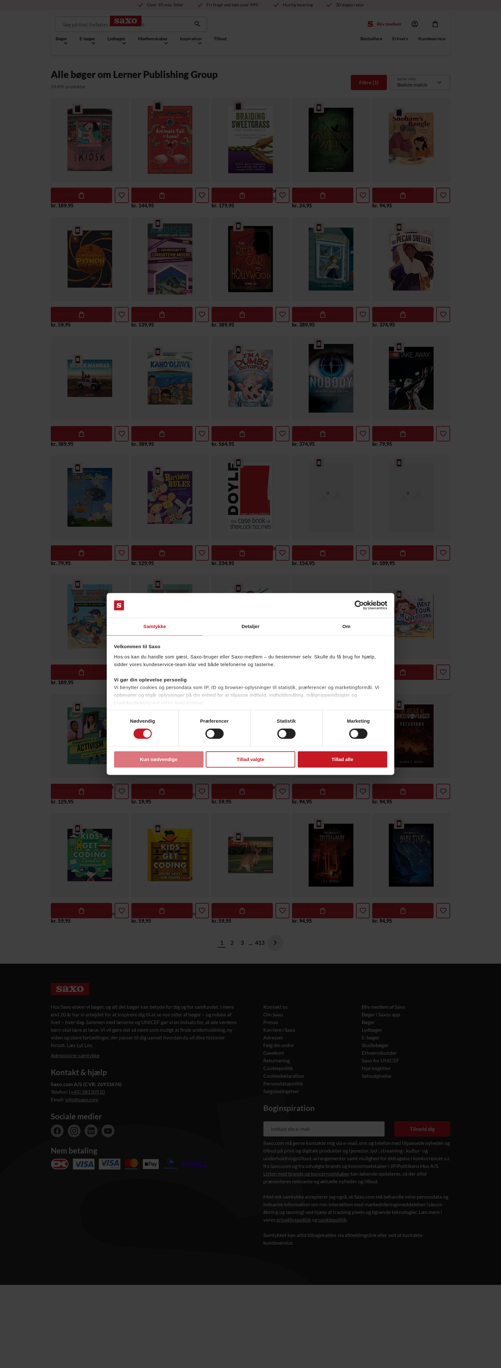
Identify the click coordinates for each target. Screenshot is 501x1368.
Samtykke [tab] (154, 626)
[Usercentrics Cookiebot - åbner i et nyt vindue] (359, 605)
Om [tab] (346, 626)
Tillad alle (342, 759)
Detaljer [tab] (250, 626)
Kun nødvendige (159, 759)
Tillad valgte (250, 759)
